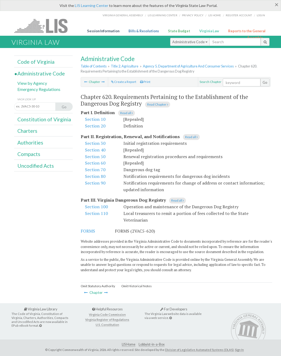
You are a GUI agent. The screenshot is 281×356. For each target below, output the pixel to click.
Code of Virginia (35, 62)
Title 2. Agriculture (124, 66)
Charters (27, 131)
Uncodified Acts (35, 166)
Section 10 (95, 119)
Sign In (239, 349)
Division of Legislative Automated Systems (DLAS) (199, 349)
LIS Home (128, 344)
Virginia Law (209, 31)
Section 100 (96, 207)
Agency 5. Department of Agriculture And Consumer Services (188, 66)
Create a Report (123, 82)
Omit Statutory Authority (98, 286)
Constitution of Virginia (44, 119)
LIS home (214, 15)
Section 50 (95, 156)
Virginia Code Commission (107, 314)
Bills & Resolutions (143, 31)
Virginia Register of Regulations (107, 319)
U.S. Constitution (107, 324)
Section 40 (95, 150)
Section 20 (95, 126)
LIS (44, 25)
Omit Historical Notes (136, 286)
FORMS (88, 231)
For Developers (173, 309)
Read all (126, 113)
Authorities (30, 142)
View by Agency (32, 83)
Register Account (239, 15)
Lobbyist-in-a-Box (152, 344)
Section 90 (95, 183)
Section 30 (95, 143)
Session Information (103, 31)
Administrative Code (190, 42)
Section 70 (95, 170)
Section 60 (95, 163)
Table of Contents (94, 66)
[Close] (277, 4)
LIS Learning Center (91, 5)
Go (265, 82)
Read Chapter (157, 104)
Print (145, 82)
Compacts (28, 154)
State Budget (179, 31)
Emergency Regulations (38, 89)
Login (261, 15)
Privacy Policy (193, 15)
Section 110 (96, 213)
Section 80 (95, 176)
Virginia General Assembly (123, 15)
